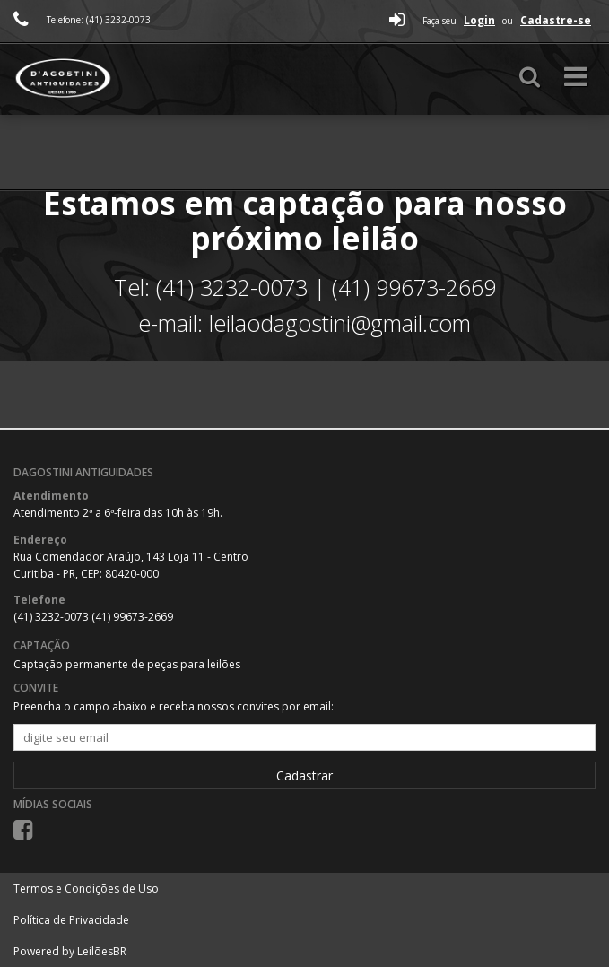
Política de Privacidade (71, 920)
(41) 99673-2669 (132, 616)
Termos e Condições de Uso (86, 888)
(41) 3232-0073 (52, 616)
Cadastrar (304, 775)
